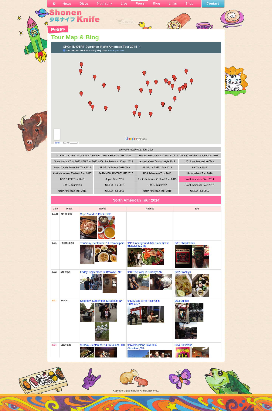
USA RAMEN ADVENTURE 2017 (115, 173)
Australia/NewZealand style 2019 (157, 161)
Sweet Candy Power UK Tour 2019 (72, 167)
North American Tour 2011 (72, 190)
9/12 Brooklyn (183, 272)
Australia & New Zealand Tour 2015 (157, 179)
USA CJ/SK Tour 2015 (72, 179)
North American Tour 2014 (199, 179)
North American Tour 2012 (199, 185)
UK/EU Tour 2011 (114, 190)
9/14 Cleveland (183, 345)
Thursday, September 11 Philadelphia (102, 243)
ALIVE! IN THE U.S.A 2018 (157, 167)
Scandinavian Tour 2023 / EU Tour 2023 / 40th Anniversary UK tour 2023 (93, 161)
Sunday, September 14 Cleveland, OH (102, 345)
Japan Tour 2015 (115, 179)
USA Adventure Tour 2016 (157, 173)
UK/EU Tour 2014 (72, 185)
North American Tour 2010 (157, 190)
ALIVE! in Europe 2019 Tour (115, 167)
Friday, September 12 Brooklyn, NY (101, 272)
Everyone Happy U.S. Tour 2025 (136, 149)
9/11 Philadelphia (185, 243)
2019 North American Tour (199, 161)
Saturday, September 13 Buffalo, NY (101, 300)
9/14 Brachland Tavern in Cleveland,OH (142, 347)
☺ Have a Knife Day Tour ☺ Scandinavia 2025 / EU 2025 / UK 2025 (93, 155)
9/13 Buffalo (182, 300)
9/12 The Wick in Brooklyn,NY (145, 272)
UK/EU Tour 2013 (114, 185)
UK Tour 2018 (199, 167)
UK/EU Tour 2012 (157, 185)
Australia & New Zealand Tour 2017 (72, 173)
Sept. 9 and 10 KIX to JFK (95, 214)
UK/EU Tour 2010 (199, 190)
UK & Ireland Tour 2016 (199, 173)
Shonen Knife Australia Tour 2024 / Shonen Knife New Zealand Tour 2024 (178, 155)
